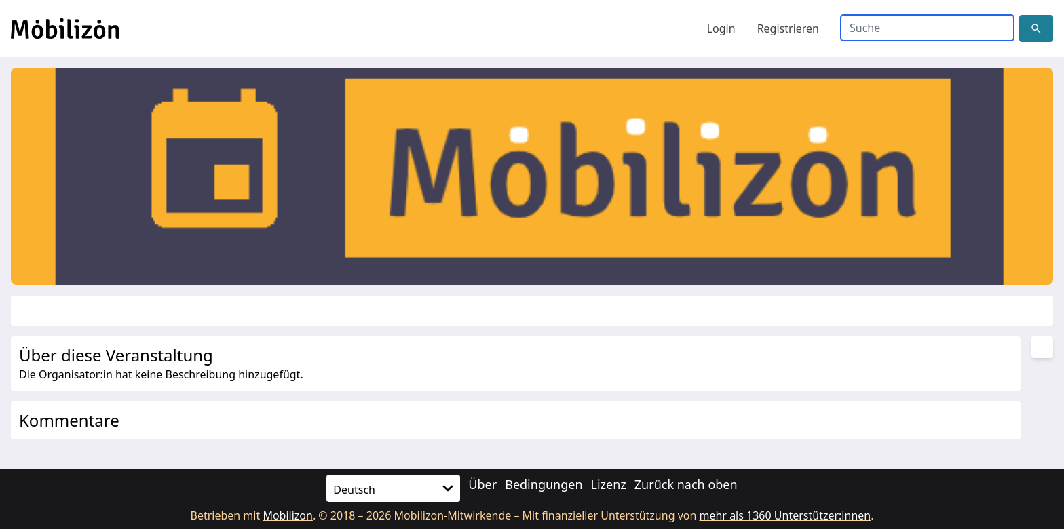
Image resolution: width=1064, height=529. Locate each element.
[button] (1036, 28)
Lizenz (608, 484)
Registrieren (788, 28)
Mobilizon (288, 515)
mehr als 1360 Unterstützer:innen (785, 515)
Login (721, 28)
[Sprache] (393, 488)
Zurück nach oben (686, 484)
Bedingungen (543, 484)
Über (482, 484)
